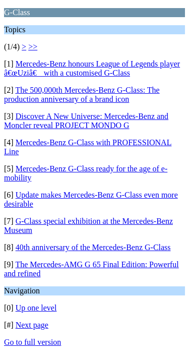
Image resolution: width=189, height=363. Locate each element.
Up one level (36, 308)
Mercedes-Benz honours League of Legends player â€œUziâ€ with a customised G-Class (92, 68)
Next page (32, 325)
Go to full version (32, 342)
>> (32, 46)
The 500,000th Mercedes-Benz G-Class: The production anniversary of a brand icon (82, 94)
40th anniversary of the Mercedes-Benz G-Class (93, 247)
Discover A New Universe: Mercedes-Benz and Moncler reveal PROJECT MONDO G (86, 121)
